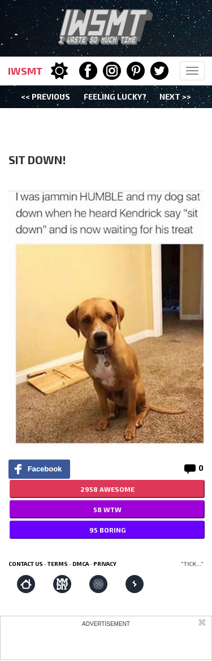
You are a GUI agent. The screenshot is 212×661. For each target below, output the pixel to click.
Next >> (175, 96)
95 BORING (107, 530)
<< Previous (45, 96)
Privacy (104, 563)
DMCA (80, 563)
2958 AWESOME (107, 489)
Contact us (25, 563)
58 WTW (107, 509)
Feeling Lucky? (115, 96)
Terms (57, 563)
